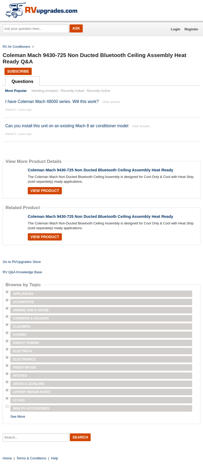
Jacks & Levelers (28, 384)
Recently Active (98, 91)
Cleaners (21, 326)
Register (191, 29)
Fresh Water (24, 367)
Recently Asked (73, 91)
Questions (23, 81)
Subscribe (18, 71)
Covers (19, 335)
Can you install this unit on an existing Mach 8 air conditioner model (66, 126)
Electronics (24, 359)
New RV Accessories (31, 408)
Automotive (23, 302)
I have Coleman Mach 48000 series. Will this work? (52, 101)
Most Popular (16, 91)
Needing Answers (44, 91)
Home (7, 458)
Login (175, 29)
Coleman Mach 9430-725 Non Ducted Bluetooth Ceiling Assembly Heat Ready (100, 170)
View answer (112, 102)
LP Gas (19, 400)
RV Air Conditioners (16, 47)
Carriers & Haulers (31, 318)
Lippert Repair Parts (31, 392)
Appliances (23, 294)
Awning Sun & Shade (31, 310)
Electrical (23, 351)
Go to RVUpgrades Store (22, 262)
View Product (44, 191)
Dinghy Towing (26, 343)
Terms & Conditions (31, 458)
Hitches (20, 376)
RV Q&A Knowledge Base (22, 272)
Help (54, 458)
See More (17, 416)
